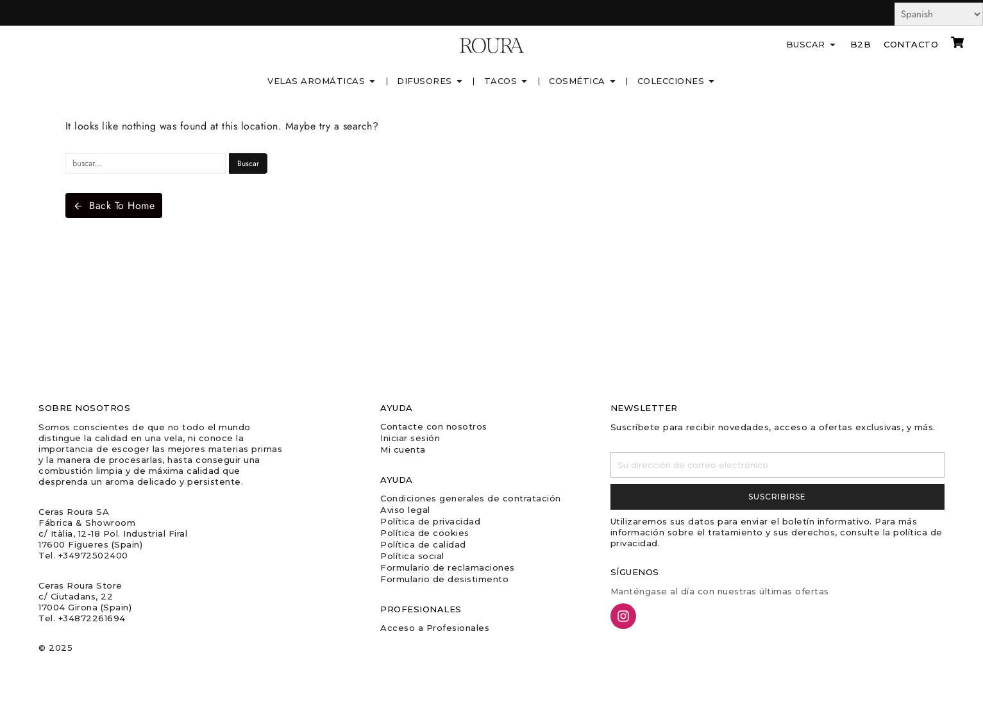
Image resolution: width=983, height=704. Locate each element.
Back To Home (114, 205)
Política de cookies (424, 533)
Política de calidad (423, 544)
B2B (860, 44)
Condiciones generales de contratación (470, 498)
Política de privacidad (430, 521)
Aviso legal (405, 510)
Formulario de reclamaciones (447, 567)
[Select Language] (939, 14)
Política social (412, 556)
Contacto (911, 44)
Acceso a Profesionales (434, 628)
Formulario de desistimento (444, 579)
